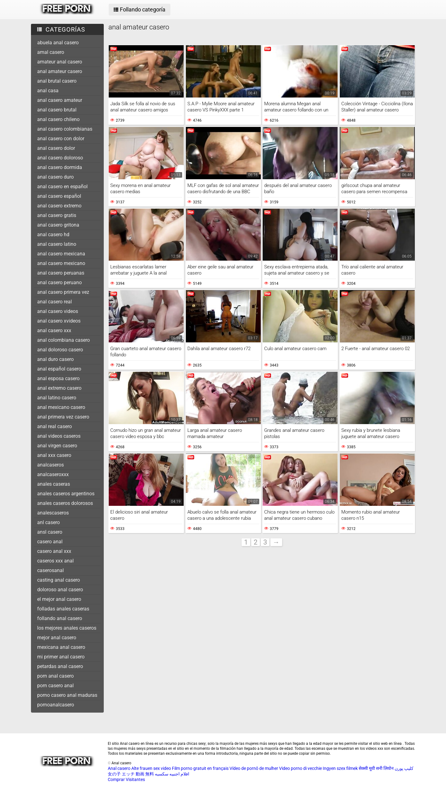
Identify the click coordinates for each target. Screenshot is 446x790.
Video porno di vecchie (300, 768)
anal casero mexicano (61, 263)
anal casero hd (53, 234)
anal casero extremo (59, 206)
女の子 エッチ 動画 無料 (131, 773)
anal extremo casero (59, 388)
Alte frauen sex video (151, 768)
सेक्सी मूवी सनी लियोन (376, 768)
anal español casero (59, 369)
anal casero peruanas (60, 273)
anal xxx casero (54, 455)
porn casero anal (55, 685)
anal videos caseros (59, 436)
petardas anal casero (60, 666)
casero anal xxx (54, 551)
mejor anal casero (56, 637)
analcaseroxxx (53, 474)
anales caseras (53, 484)
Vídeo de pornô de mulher (254, 768)
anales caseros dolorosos (65, 503)
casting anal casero (58, 580)
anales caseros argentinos (65, 494)
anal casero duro (55, 177)
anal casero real (54, 302)
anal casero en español (62, 186)
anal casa (48, 90)
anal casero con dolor (60, 138)
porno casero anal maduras (67, 695)
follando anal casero (59, 618)
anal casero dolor (56, 148)
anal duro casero (55, 359)
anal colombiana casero (63, 340)
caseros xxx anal (55, 561)
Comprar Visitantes (126, 779)
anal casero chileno (58, 119)
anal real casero (54, 426)
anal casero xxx (54, 330)
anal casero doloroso (60, 158)
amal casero (50, 52)
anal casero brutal (57, 110)
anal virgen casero (57, 446)
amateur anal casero (59, 62)
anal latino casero (56, 398)
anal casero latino (56, 244)
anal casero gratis (56, 215)
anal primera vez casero (63, 417)
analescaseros (53, 513)
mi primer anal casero (61, 657)
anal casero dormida (59, 167)
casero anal (50, 542)
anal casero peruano (59, 282)
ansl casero (49, 532)
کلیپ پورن (404, 768)
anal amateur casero (59, 71)
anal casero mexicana (61, 254)
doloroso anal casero (60, 589)
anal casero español (59, 196)
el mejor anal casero (59, 599)
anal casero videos (57, 311)
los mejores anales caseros (66, 628)
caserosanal (50, 570)
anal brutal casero (57, 81)
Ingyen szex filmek (340, 768)
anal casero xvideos (59, 321)
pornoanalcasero (55, 705)
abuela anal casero (58, 43)
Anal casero (119, 768)
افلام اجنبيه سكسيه (172, 773)
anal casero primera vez (63, 292)
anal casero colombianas (64, 129)
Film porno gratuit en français (200, 768)
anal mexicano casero (61, 407)
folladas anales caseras (63, 609)
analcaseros (50, 465)
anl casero (48, 522)
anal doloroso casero (60, 350)
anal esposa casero (58, 378)
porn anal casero (55, 676)
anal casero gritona (58, 225)
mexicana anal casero (61, 647)
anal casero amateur (59, 100)
